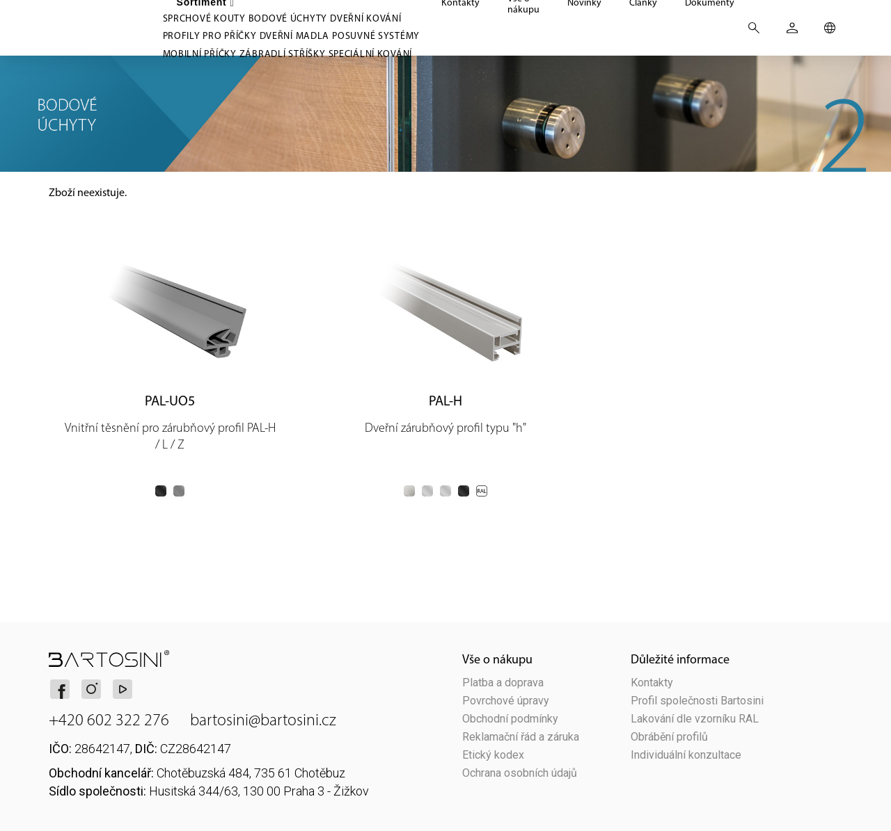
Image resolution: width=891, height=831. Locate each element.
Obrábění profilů (669, 737)
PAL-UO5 (170, 400)
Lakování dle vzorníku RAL (695, 719)
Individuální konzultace (686, 755)
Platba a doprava (503, 682)
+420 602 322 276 (109, 719)
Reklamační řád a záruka (520, 737)
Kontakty (652, 682)
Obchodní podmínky (510, 719)
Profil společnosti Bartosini (697, 701)
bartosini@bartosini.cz (263, 719)
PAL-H (445, 400)
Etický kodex (493, 755)
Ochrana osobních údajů (519, 773)
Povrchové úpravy (505, 701)
